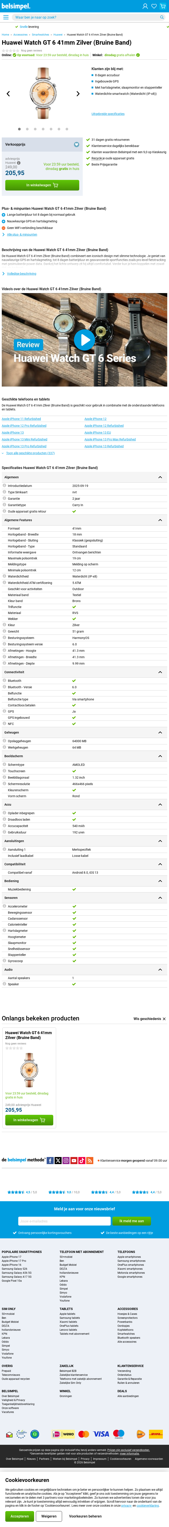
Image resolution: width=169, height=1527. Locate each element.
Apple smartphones (129, 1256)
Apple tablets (67, 1313)
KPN (62, 1276)
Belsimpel (10, 1391)
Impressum (100, 1458)
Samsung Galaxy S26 (14, 1268)
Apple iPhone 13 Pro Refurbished (24, 446)
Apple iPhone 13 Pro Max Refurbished (110, 439)
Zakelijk (66, 1366)
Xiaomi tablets (68, 1321)
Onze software (10, 1408)
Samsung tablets (70, 1317)
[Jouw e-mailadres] (64, 1221)
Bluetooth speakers (129, 1337)
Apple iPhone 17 (11, 1256)
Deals (122, 1391)
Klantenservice (131, 1366)
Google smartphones (130, 1276)
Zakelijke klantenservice (74, 1374)
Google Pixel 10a (12, 1280)
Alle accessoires (127, 1341)
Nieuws (31, 1458)
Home (5, 34)
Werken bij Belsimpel (65, 1458)
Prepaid (6, 1371)
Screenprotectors (128, 1317)
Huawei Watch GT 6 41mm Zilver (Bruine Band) (95, 34)
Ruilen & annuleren (129, 1382)
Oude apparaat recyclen (16, 1378)
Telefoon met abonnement (82, 1252)
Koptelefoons (125, 1329)
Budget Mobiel (68, 1264)
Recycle (97, 158)
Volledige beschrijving (19, 273)
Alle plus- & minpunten (19, 234)
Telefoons (126, 1252)
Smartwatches (40, 34)
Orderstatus (124, 1374)
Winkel (65, 1391)
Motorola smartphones (131, 1272)
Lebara (64, 1280)
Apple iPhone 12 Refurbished (104, 425)
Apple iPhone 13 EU (97, 432)
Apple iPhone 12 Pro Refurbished (24, 425)
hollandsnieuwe (69, 1272)
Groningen (66, 1396)
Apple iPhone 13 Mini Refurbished (24, 439)
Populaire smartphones (22, 1252)
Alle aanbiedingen (128, 1396)
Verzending (124, 1371)
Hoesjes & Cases (127, 1313)
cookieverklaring (148, 1505)
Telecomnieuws (11, 1374)
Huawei (57, 34)
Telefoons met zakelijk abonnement (81, 1378)
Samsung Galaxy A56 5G (16, 1272)
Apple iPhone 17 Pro (14, 1260)
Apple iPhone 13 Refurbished (104, 446)
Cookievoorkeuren (120, 1458)
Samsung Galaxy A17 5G (16, 1276)
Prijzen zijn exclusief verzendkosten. (128, 1450)
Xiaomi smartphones (130, 1268)
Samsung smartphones (131, 1260)
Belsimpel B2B (68, 1371)
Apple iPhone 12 (95, 419)
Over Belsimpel (10, 1396)
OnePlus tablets (69, 1325)
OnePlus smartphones (131, 1264)
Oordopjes (124, 1325)
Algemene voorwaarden (149, 1458)
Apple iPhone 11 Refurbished (21, 419)
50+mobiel (66, 1256)
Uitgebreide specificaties (108, 114)
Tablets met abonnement (74, 1333)
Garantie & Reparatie (130, 1378)
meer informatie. (130, 1453)
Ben (62, 1260)
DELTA (63, 1268)
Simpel (64, 1288)
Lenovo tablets (68, 1329)
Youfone (65, 1300)
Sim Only (9, 1309)
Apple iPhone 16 (11, 1264)
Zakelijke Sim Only (70, 1382)
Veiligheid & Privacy (13, 1400)
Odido (63, 1284)
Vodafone (65, 1296)
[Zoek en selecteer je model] (88, 17)
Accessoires (20, 34)
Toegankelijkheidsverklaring (18, 1404)
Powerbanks (125, 1321)
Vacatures (8, 1412)
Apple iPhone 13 (13, 432)
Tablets (66, 1309)
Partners (44, 1458)
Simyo (63, 1292)
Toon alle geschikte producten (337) (28, 453)
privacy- (126, 1505)
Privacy (85, 1458)
